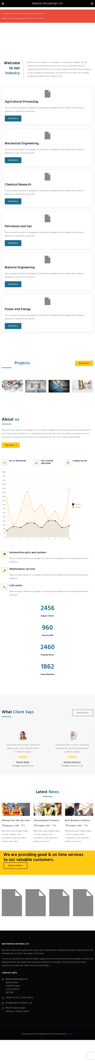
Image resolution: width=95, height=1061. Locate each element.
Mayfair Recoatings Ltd (47, 3)
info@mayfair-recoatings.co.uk (19, 1002)
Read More (13, 118)
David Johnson (72, 762)
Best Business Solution (77, 820)
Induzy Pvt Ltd (27, 765)
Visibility (69, 1034)
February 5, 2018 (10, 825)
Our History (11, 445)
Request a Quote (15, 865)
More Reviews (82, 712)
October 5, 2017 (42, 825)
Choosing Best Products (46, 820)
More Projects (84, 363)
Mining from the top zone (16, 820)
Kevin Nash (22, 762)
